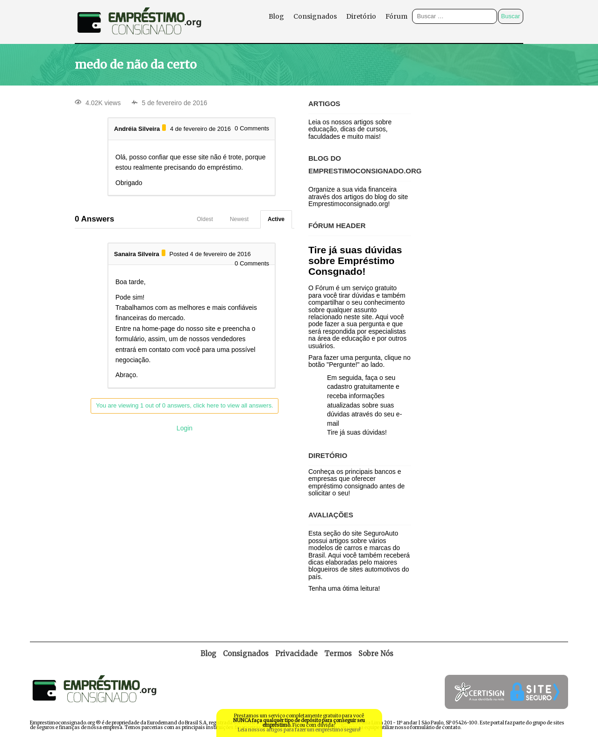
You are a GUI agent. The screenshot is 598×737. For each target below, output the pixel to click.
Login (184, 428)
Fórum (396, 16)
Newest (239, 219)
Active (276, 219)
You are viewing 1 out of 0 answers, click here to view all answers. (184, 405)
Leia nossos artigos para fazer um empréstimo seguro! (299, 730)
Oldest (205, 219)
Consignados (315, 16)
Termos (338, 653)
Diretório (361, 16)
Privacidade (296, 653)
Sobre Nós (375, 653)
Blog (276, 16)
